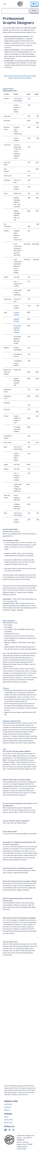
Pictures (6, 688)
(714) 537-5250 (21, 1148)
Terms (6, 1117)
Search (34, 10)
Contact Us (7, 1107)
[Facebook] (5, 1130)
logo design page (12, 601)
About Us (7, 1110)
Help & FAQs (8, 1104)
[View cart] (34, 4)
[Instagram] (13, 1130)
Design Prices (8, 89)
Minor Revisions (9, 621)
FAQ (4, 749)
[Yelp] (9, 1130)
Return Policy (8, 1122)
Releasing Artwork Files (12, 721)
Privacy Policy (8, 1119)
